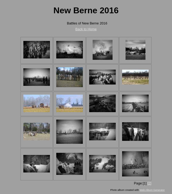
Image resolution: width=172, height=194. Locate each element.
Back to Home (86, 29)
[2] (149, 183)
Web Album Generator (152, 189)
